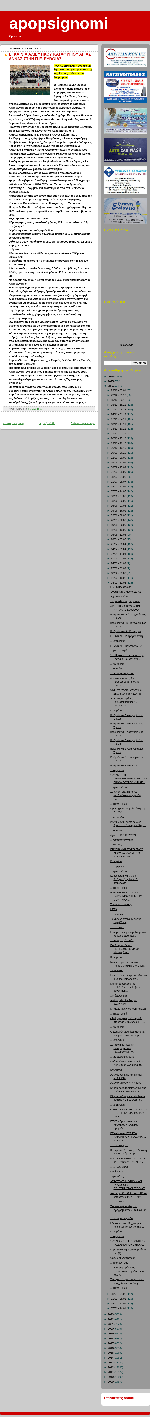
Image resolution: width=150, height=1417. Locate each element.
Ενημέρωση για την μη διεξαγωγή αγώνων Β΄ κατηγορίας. (124, 879)
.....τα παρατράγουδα (122, 673)
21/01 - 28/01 (119, 1298)
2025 (111, 381)
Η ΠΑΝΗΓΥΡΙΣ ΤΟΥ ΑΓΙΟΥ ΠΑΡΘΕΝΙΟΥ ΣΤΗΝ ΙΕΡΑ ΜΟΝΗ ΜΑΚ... (126, 896)
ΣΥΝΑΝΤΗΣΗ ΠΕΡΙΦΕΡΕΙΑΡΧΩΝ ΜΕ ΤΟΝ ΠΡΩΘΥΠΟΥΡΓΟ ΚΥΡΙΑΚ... (128, 779)
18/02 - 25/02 (119, 573)
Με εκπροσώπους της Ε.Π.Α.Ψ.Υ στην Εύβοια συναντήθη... (125, 987)
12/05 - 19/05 (119, 529)
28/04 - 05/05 (119, 539)
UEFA (113, 909)
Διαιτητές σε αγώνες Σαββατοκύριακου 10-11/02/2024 (124, 702)
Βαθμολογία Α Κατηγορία (124, 765)
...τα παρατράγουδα (121, 1218)
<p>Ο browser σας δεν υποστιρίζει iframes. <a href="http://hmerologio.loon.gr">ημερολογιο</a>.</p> (127, 325)
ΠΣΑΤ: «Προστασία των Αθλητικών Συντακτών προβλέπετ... (124, 1125)
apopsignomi (58, 23)
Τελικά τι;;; (116, 844)
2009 (111, 1381)
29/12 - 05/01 (119, 390)
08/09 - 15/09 (119, 467)
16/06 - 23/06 (119, 505)
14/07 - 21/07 (119, 486)
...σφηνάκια (116, 970)
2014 (111, 1357)
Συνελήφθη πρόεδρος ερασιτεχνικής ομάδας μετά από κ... (127, 1271)
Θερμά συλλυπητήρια (122, 1258)
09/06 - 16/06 (119, 510)
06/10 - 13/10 (119, 448)
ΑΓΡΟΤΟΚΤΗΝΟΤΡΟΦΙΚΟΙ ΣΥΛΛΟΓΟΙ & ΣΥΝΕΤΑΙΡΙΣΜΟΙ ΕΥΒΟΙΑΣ (127, 1185)
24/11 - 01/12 (119, 414)
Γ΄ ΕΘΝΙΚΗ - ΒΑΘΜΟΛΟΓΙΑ (126, 645)
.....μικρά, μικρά (119, 1167)
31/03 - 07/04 (119, 558)
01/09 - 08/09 (119, 472)
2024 (111, 386)
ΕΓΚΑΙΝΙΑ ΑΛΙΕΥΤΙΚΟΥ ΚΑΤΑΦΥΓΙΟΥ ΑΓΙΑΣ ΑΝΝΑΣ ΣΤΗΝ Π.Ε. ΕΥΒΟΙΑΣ (50, 56)
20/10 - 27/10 (119, 438)
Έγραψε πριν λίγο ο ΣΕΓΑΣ (125, 591)
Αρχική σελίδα (47, 423)
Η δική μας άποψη (120, 587)
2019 (111, 1333)
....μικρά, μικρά (118, 650)
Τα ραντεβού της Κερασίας (125, 601)
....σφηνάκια (117, 770)
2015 (111, 1352)
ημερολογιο (126, 345)
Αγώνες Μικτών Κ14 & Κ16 (125, 1083)
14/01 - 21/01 (119, 1303)
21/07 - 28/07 (119, 481)
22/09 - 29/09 (119, 457)
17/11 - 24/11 (119, 419)
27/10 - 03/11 (119, 433)
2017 (111, 1343)
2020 (111, 1328)
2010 (111, 1377)
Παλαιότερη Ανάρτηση (83, 423)
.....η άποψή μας (119, 1145)
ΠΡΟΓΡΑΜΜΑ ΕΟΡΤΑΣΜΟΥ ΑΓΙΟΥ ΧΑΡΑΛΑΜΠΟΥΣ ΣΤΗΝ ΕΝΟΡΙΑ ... (126, 853)
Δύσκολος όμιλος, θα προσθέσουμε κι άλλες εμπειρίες (124, 682)
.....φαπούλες (117, 914)
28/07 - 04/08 (119, 477)
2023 (111, 1314)
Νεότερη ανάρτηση (13, 423)
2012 (111, 1367)
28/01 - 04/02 (119, 1294)
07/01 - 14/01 (119, 1308)
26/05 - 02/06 (119, 520)
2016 (111, 1348)
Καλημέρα (116, 710)
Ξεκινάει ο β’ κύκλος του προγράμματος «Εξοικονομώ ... (128, 1210)
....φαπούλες (117, 663)
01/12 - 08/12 (119, 409)
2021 (111, 1324)
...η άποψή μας (119, 995)
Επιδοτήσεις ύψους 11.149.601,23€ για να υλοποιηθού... (124, 949)
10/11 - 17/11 (119, 424)
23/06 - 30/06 (119, 501)
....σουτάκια (116, 668)
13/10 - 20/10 (119, 443)
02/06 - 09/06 (119, 515)
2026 (111, 376)
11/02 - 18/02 (119, 578)
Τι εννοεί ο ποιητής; (121, 904)
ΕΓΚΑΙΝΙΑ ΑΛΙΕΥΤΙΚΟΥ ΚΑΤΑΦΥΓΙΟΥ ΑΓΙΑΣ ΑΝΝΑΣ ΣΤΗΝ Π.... (128, 1137)
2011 (111, 1372)
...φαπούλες (117, 1176)
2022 (111, 1319)
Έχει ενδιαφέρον (119, 596)
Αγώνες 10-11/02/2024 (123, 835)
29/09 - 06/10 (119, 452)
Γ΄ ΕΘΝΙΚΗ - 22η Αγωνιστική (126, 636)
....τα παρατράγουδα (122, 840)
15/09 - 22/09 (119, 462)
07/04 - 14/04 (119, 554)
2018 (111, 1338)
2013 (111, 1362)
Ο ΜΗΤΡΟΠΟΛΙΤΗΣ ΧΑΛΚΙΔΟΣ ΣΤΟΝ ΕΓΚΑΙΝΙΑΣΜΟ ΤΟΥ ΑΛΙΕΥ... (128, 1113)
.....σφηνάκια (117, 641)
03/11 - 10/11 (119, 428)
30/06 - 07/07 (119, 496)
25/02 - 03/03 (119, 568)
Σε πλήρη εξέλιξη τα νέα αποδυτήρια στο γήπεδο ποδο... (125, 795)
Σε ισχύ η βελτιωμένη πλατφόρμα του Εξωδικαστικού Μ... (122, 1048)
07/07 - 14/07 (119, 491)
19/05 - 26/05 (119, 525)
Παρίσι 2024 (117, 1171)
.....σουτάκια (117, 927)
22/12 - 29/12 (119, 395)
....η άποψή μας (119, 787)
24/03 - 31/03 (119, 563)
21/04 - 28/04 (119, 544)
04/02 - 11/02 (119, 582)
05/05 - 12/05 (119, 534)
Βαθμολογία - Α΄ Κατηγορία (125, 631)
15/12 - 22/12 (119, 400)
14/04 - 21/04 (119, 549)
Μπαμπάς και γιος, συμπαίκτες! (128, 1008)
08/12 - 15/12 (119, 404)
